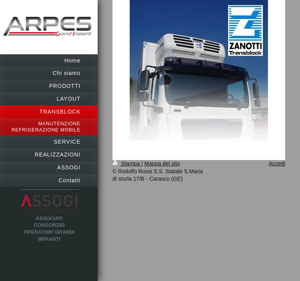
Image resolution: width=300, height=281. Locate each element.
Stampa (126, 163)
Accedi (277, 163)
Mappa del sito (162, 163)
